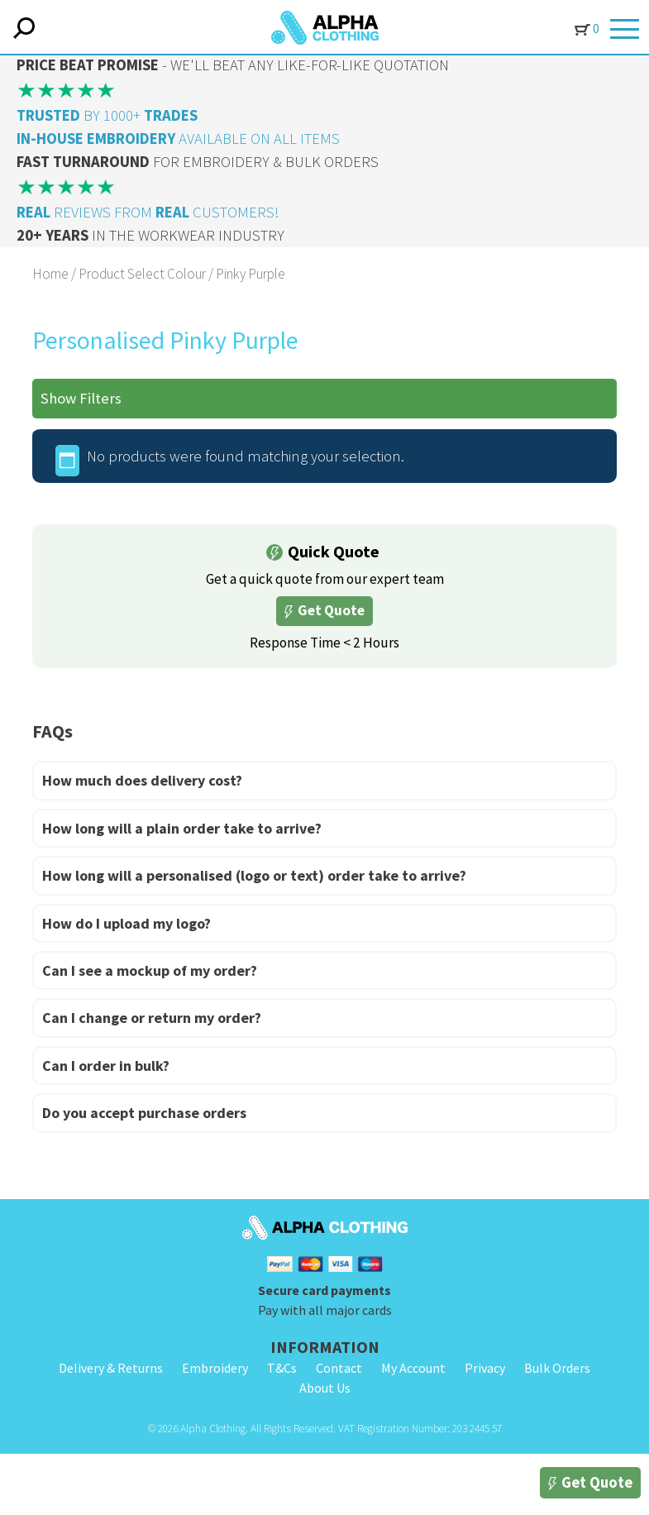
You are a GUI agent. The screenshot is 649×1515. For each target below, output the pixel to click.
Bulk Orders (557, 1368)
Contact (339, 1368)
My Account (413, 1368)
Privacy (485, 1368)
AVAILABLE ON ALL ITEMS (178, 138)
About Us (325, 1387)
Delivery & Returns (111, 1368)
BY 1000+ (107, 115)
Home (50, 274)
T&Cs (282, 1368)
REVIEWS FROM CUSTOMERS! (148, 212)
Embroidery (215, 1368)
